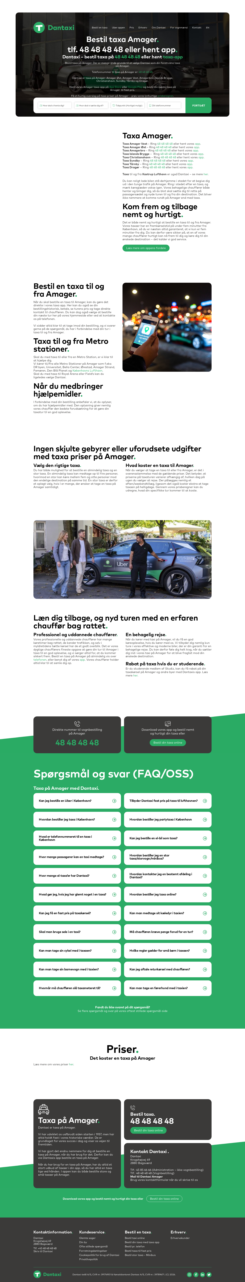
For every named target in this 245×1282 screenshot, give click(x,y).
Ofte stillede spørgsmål (93, 1246)
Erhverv (142, 28)
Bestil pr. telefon (135, 1246)
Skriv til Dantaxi (43, 1251)
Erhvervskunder (180, 1238)
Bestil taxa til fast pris (138, 1251)
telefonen (40, 659)
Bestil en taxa (99, 28)
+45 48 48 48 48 (47, 1248)
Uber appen (118, 28)
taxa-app (173, 57)
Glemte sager (87, 1238)
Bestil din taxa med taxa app (142, 1242)
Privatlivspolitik (88, 1259)
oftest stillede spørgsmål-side (147, 1011)
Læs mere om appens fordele (146, 248)
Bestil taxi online (135, 1238)
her (206, 174)
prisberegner (165, 96)
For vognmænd (179, 28)
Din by (83, 1242)
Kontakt (196, 28)
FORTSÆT (198, 105)
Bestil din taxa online (167, 742)
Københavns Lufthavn (87, 370)
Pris (132, 28)
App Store (115, 87)
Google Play (135, 87)
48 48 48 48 (127, 57)
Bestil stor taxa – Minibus (140, 1255)
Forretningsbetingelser (93, 1251)
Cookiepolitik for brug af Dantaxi (99, 1255)
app (197, 144)
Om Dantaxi (159, 28)
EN (207, 28)
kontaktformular (157, 1180)
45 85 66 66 (143, 1170)
